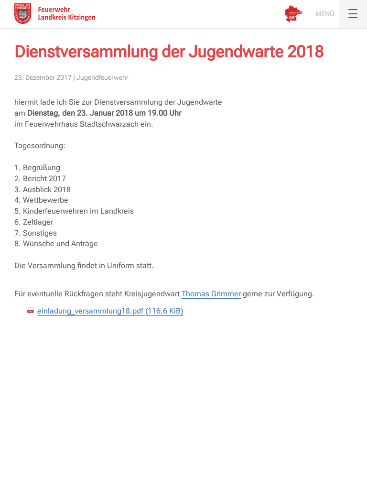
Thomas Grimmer (211, 293)
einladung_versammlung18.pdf (110, 310)
